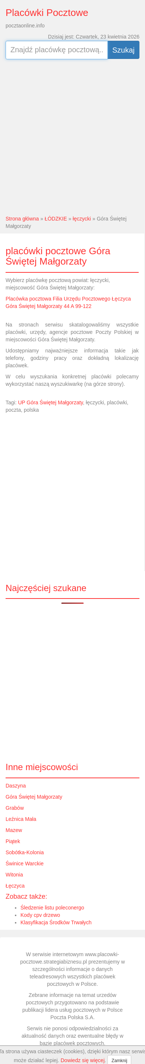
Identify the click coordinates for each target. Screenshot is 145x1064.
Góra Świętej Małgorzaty (34, 797)
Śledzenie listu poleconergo (52, 908)
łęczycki (82, 219)
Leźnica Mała (21, 819)
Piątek (13, 841)
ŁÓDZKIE (56, 219)
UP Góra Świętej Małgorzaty (50, 402)
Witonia (14, 875)
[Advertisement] (69, 136)
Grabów (15, 808)
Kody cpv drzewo (40, 915)
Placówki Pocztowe (47, 12)
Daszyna (16, 786)
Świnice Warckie (25, 863)
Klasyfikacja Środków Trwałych (55, 922)
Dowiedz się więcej (82, 1060)
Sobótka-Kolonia (25, 852)
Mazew (14, 830)
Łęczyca (15, 886)
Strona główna (22, 219)
